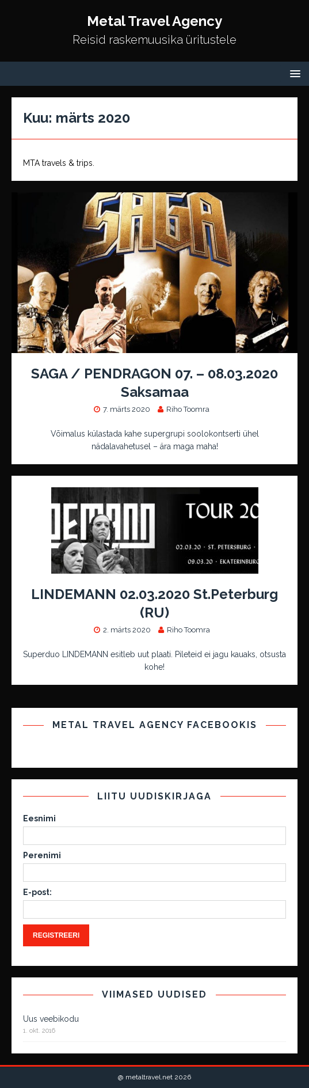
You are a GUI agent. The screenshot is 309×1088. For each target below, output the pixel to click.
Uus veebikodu (51, 1018)
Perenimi (42, 855)
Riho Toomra (187, 409)
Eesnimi (39, 818)
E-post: (37, 892)
